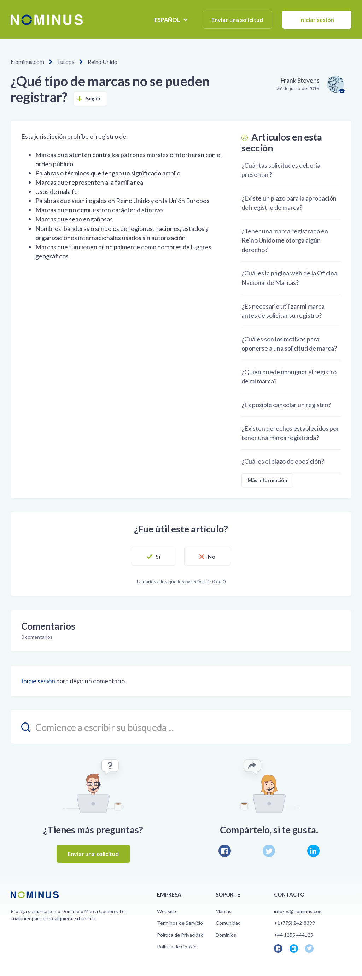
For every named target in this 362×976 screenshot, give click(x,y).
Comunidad (228, 923)
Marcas (224, 911)
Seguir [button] (93, 98)
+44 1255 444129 (293, 935)
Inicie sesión (38, 681)
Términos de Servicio (180, 923)
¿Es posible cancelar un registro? (286, 405)
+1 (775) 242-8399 (294, 923)
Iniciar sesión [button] (316, 19)
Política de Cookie (177, 947)
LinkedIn (313, 851)
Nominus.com (27, 61)
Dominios (226, 935)
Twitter (269, 851)
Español (168, 19)
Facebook (224, 851)
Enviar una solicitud (237, 19)
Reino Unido (102, 61)
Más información (267, 480)
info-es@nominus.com (298, 911)
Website (166, 911)
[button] (153, 556)
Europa (66, 61)
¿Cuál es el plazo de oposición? (282, 461)
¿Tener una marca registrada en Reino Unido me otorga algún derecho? (284, 240)
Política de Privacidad (180, 935)
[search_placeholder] (181, 727)
